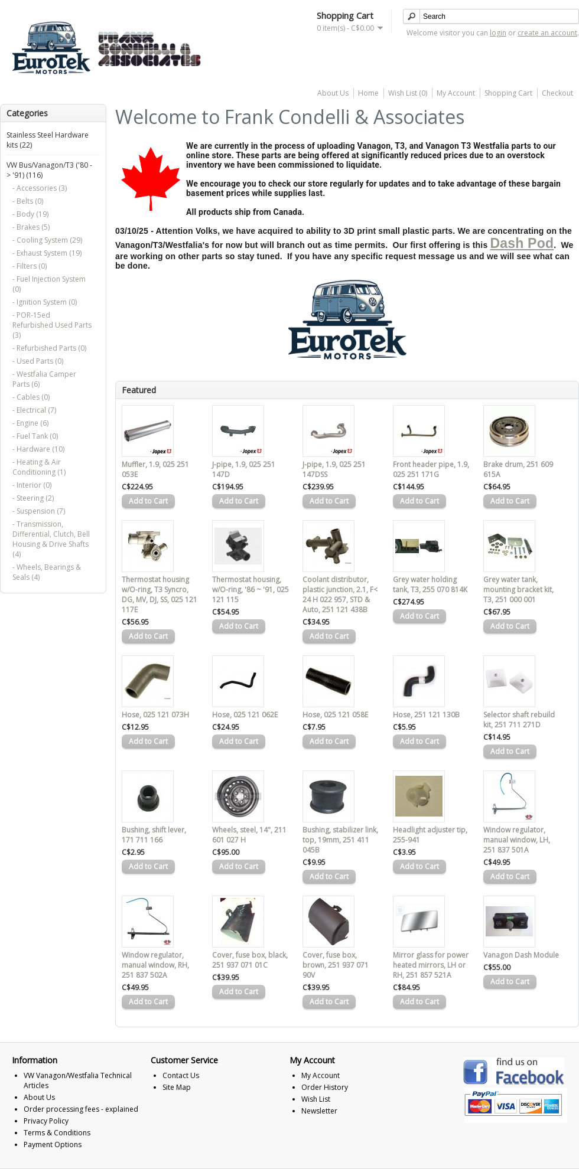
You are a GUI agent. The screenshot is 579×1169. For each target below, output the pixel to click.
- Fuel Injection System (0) (49, 284)
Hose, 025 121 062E (245, 715)
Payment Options (53, 1144)
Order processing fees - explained (81, 1109)
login (498, 33)
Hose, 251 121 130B (426, 715)
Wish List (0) (407, 93)
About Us (333, 93)
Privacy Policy (46, 1121)
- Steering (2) (33, 498)
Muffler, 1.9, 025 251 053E (155, 469)
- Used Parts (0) (37, 361)
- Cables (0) (31, 397)
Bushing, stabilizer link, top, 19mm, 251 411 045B (340, 840)
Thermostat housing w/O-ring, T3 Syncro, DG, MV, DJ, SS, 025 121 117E (159, 594)
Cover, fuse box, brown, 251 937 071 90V (335, 965)
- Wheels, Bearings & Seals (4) (46, 572)
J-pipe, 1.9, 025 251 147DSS (334, 469)
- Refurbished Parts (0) (49, 348)
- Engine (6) (30, 423)
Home (368, 93)
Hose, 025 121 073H (155, 715)
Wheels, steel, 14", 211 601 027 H (249, 835)
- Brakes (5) (31, 227)
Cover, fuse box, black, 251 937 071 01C (250, 960)
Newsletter (319, 1111)
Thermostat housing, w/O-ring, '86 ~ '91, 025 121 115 (250, 589)
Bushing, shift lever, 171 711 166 (154, 835)
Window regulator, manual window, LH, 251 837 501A (516, 840)
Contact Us (180, 1075)
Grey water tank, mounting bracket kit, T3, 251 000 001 (518, 589)
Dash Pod (522, 243)
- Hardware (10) (38, 449)
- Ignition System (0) (44, 302)
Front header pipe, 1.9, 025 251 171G (431, 469)
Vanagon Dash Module (521, 955)
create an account (547, 33)
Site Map (176, 1087)
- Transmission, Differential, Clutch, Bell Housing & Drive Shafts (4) (51, 539)
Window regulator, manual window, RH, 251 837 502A (155, 965)
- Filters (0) (29, 266)
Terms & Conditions (57, 1133)
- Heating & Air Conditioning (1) (39, 467)
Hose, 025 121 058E (335, 715)
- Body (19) (30, 214)
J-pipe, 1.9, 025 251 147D (243, 469)
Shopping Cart (508, 93)
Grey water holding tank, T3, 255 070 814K (430, 584)
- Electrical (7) (34, 410)
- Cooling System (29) (47, 240)
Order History (324, 1087)
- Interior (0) (31, 485)
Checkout (557, 93)
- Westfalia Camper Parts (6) (44, 379)
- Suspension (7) (38, 511)
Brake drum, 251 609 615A (518, 469)
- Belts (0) (27, 201)
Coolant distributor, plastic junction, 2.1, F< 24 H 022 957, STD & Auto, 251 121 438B (340, 594)
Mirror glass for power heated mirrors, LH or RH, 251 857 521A (431, 965)
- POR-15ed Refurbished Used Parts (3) (52, 325)
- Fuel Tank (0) (35, 436)
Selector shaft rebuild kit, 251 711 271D (519, 720)
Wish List (315, 1099)
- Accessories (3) (39, 188)
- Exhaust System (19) (47, 253)
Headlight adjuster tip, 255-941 (430, 835)
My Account (456, 93)
